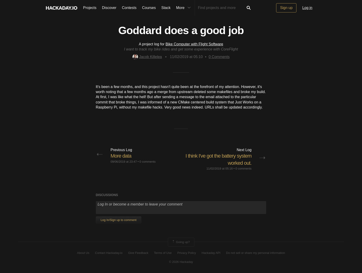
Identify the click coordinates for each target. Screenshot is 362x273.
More (184, 8)
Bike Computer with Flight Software (194, 44)
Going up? (181, 242)
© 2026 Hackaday (181, 262)
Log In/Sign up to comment (118, 220)
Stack (166, 8)
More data (121, 156)
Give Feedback (138, 253)
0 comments (147, 161)
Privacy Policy (186, 253)
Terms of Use (163, 253)
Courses (149, 8)
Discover (109, 8)
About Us (83, 253)
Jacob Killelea (147, 57)
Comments (219, 57)
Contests (129, 8)
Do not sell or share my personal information (255, 253)
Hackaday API (211, 253)
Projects (90, 8)
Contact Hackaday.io (109, 253)
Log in (307, 8)
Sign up (286, 8)
